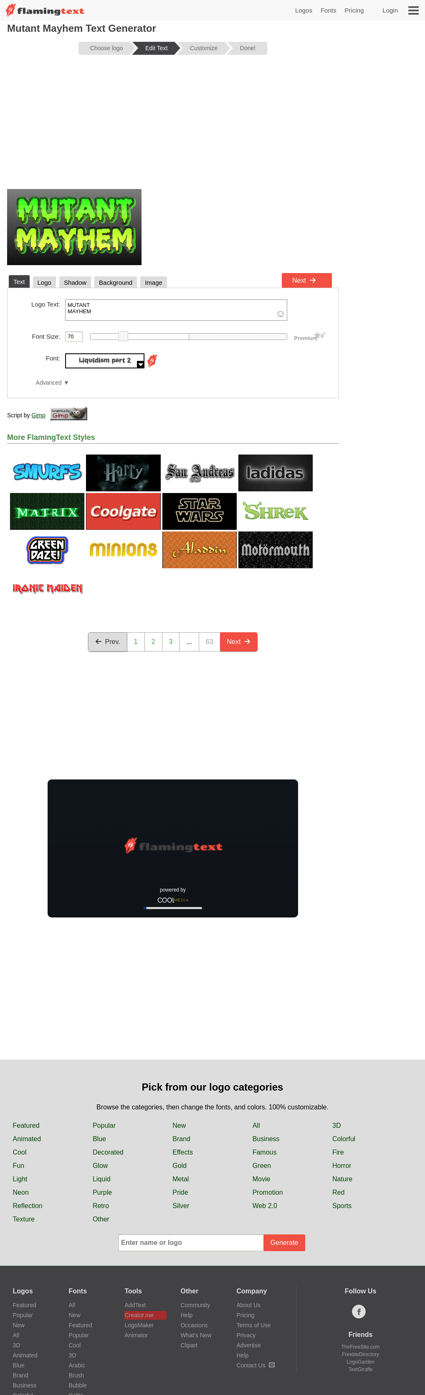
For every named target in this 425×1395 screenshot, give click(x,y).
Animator (136, 1335)
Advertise (248, 1345)
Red (338, 1192)
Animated (27, 1138)
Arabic (77, 1365)
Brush (76, 1375)
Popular (104, 1125)
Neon (21, 1192)
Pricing (354, 10)
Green (262, 1165)
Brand (181, 1138)
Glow (100, 1165)
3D (336, 1125)
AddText (135, 1305)
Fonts (328, 10)
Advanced (49, 383)
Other (101, 1219)
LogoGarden (360, 1362)
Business (266, 1138)
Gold (179, 1165)
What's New (195, 1335)
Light (20, 1179)
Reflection (28, 1205)
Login (390, 10)
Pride (180, 1192)
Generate (285, 1242)
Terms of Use (253, 1325)
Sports (342, 1205)
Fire (338, 1152)
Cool (20, 1152)
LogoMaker (139, 1325)
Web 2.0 (265, 1205)
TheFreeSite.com (361, 1347)
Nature (342, 1179)
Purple (102, 1192)
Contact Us (255, 1365)
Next (304, 280)
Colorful (343, 1138)
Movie (262, 1179)
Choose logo (106, 48)
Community (195, 1305)
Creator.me (138, 1315)
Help (186, 1315)
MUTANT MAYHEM (176, 310)
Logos (303, 10)
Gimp (38, 415)
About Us (248, 1305)
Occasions (193, 1325)
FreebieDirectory (360, 1354)
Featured (26, 1125)
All (256, 1125)
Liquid (102, 1179)
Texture (24, 1219)
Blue (99, 1138)
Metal (180, 1179)
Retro (101, 1205)
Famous (265, 1152)
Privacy (246, 1335)
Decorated (108, 1152)
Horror (341, 1165)
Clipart (188, 1345)
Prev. (107, 641)
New (179, 1125)
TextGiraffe (361, 1369)
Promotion (268, 1192)
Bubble (78, 1385)
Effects (182, 1152)
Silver (180, 1205)
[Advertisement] (173, 126)
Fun (19, 1165)
